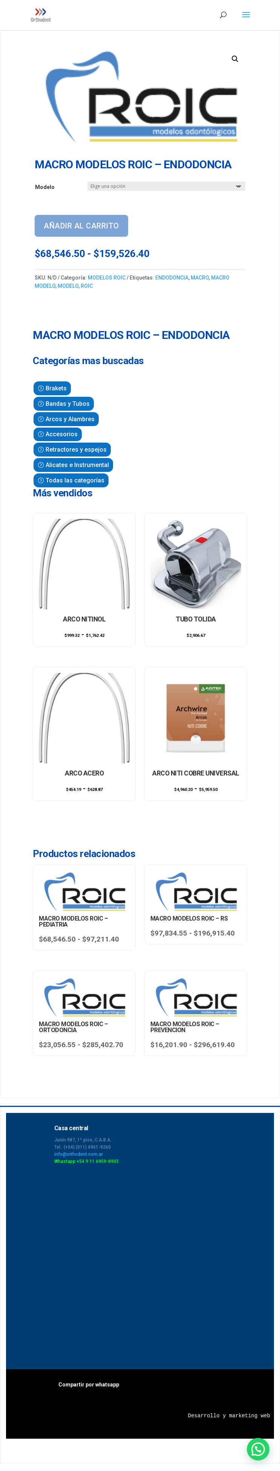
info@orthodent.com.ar (78, 1154)
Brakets (56, 388)
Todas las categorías (75, 480)
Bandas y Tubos (68, 403)
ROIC (87, 286)
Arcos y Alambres (70, 419)
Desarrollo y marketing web (229, 1416)
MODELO (68, 286)
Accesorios (62, 434)
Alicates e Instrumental (77, 465)
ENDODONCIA (171, 278)
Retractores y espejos (76, 449)
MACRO (200, 278)
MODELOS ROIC (106, 278)
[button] (235, 59)
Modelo (45, 187)
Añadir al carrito (81, 225)
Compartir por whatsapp (88, 1385)
